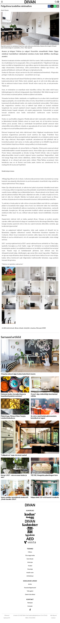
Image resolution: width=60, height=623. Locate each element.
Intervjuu (30, 562)
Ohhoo (30, 552)
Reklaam (30, 602)
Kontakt (30, 606)
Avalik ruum (30, 572)
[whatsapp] (54, 6)
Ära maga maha (30, 555)
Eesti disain (30, 559)
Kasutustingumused (30, 587)
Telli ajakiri (30, 591)
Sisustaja (30, 569)
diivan (17, 328)
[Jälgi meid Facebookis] (30, 610)
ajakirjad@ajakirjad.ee (34, 615)
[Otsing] (56, 2)
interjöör (27, 328)
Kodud (30, 565)
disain (21, 328)
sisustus (33, 328)
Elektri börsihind (30, 594)
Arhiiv (30, 584)
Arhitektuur (30, 576)
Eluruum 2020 (41, 328)
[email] (57, 6)
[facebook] (49, 6)
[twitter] (52, 6)
